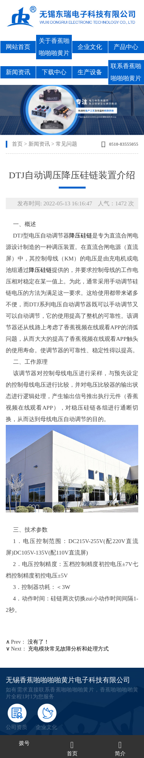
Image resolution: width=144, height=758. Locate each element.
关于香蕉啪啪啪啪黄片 (54, 46)
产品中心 (126, 47)
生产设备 (90, 72)
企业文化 (90, 47)
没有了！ (38, 642)
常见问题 (66, 144)
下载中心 (54, 72)
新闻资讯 (18, 72)
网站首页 (18, 47)
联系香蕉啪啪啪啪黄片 (126, 72)
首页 (17, 144)
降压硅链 (80, 236)
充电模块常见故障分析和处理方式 (68, 649)
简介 (120, 753)
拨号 (24, 743)
